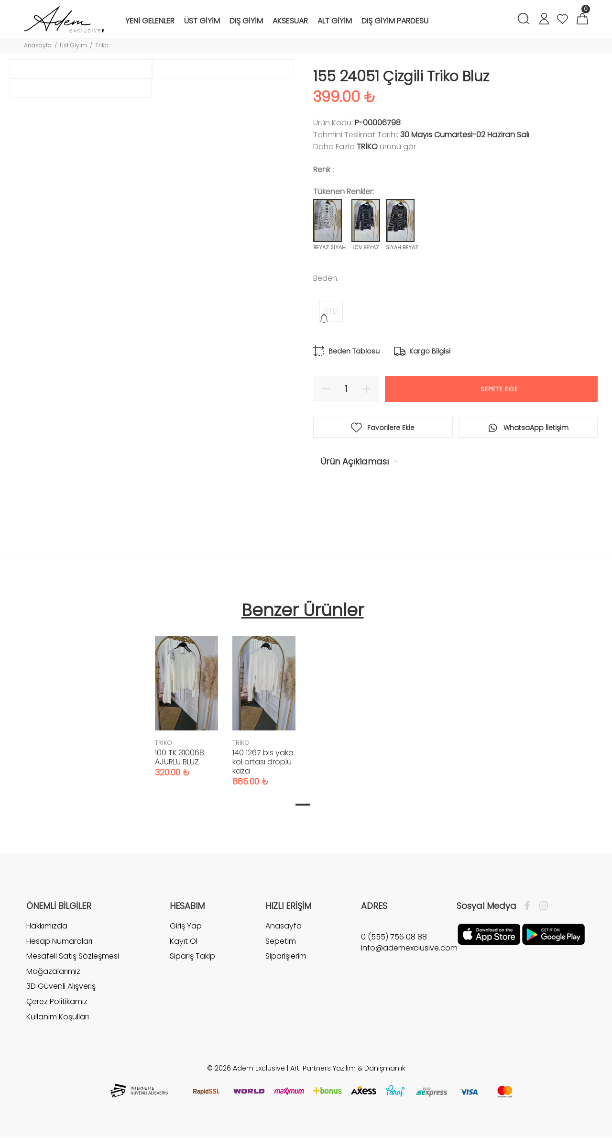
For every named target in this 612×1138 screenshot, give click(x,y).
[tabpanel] (186, 697)
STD (331, 311)
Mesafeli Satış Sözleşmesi (72, 955)
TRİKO (367, 146)
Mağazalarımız (53, 971)
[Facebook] (530, 906)
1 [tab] (302, 805)
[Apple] (489, 934)
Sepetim (280, 941)
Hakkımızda (46, 926)
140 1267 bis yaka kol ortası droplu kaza (263, 761)
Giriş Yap (186, 926)
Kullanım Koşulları (57, 1016)
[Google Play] (553, 934)
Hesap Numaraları (59, 941)
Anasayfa (38, 45)
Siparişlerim (285, 955)
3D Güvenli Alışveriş (61, 986)
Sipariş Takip (192, 955)
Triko (102, 45)
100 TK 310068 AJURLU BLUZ (179, 757)
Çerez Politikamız (56, 1001)
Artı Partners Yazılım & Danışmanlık (347, 1068)
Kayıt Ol (183, 941)
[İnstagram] (541, 906)
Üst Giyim (73, 45)
